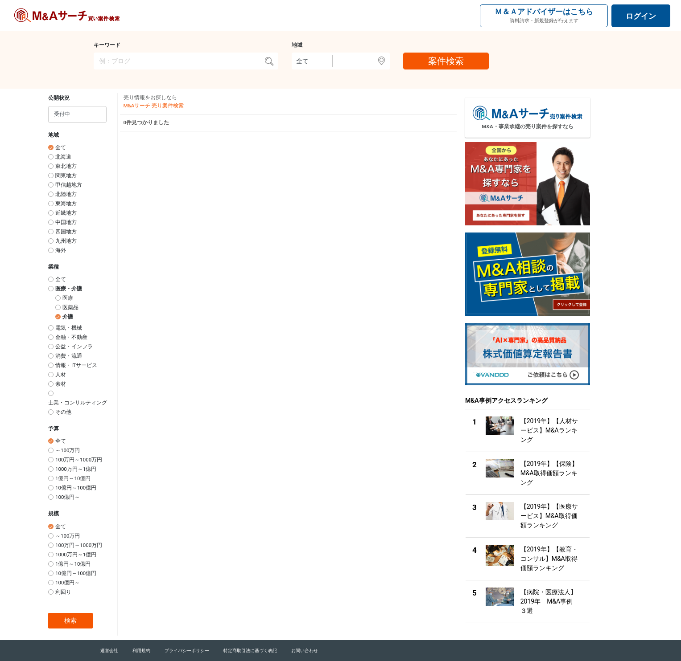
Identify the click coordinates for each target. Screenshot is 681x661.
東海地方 (66, 203)
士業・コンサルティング (77, 403)
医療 (67, 298)
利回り (63, 592)
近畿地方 (66, 213)
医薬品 (70, 307)
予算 (53, 428)
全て (60, 147)
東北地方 (66, 166)
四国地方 (66, 231)
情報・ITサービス (76, 365)
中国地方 (66, 222)
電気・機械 (68, 328)
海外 (60, 250)
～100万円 (67, 450)
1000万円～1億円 (75, 469)
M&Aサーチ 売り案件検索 (154, 105)
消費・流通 (68, 356)
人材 (60, 374)
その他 (63, 412)
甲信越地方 (68, 185)
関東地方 (66, 175)
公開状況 (59, 98)
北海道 (63, 157)
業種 (53, 267)
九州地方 (66, 241)
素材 (60, 384)
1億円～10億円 (73, 478)
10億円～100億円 (75, 488)
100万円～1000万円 (78, 460)
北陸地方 (66, 194)
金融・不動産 (71, 337)
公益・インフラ (74, 346)
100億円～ (67, 497)
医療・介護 (68, 289)
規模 (53, 513)
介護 (67, 317)
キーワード (107, 45)
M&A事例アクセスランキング (506, 400)
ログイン (641, 16)
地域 (297, 45)
